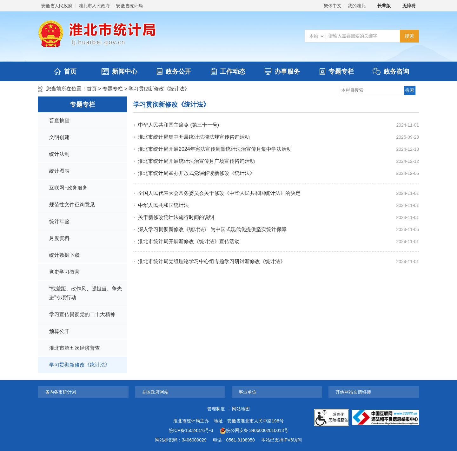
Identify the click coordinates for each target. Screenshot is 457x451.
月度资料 (59, 238)
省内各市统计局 (60, 392)
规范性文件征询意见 (72, 204)
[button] (380, 6)
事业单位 (247, 392)
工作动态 (228, 71)
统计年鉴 (59, 221)
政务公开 (174, 71)
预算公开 (59, 331)
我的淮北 (357, 5)
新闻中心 (119, 71)
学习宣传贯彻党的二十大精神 (82, 314)
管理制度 (216, 408)
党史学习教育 (64, 272)
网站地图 (241, 408)
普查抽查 (59, 120)
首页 (65, 71)
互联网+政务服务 (68, 187)
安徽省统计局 (129, 5)
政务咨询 (391, 71)
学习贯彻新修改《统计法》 (159, 88)
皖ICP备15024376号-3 (191, 430)
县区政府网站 (155, 392)
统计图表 (59, 171)
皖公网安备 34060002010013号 (254, 431)
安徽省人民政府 (56, 5)
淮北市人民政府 (94, 5)
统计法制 (59, 154)
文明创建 (59, 137)
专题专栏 (337, 71)
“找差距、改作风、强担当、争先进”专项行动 (85, 293)
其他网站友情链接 (353, 392)
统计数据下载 (64, 255)
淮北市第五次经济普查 (74, 348)
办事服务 (282, 71)
